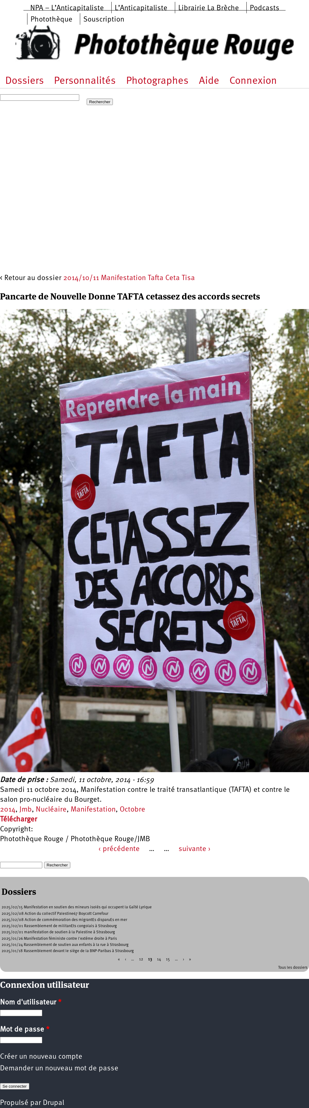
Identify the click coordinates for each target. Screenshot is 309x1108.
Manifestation (93, 809)
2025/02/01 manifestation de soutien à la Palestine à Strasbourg (58, 932)
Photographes (157, 81)
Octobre (132, 809)
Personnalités (85, 81)
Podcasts (264, 8)
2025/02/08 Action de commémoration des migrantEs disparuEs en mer (64, 920)
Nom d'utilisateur (30, 1002)
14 (159, 959)
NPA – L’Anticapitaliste (67, 8)
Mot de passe (24, 1029)
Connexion (253, 81)
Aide (209, 81)
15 (168, 959)
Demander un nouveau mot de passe (59, 1068)
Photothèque (51, 19)
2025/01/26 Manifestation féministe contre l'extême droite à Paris (59, 939)
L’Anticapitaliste (141, 8)
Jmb (25, 809)
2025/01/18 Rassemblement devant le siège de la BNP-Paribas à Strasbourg (68, 951)
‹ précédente (119, 849)
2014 (7, 809)
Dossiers (24, 81)
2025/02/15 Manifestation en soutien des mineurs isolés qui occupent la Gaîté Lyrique (77, 907)
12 (141, 959)
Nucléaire (51, 809)
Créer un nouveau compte (41, 1057)
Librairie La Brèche (208, 8)
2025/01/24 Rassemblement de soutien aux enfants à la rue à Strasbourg (65, 945)
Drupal (53, 1103)
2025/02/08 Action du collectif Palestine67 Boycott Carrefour (55, 914)
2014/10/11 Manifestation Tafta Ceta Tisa (129, 278)
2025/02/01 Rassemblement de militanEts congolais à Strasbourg (59, 926)
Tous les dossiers (292, 968)
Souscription (103, 19)
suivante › (195, 849)
